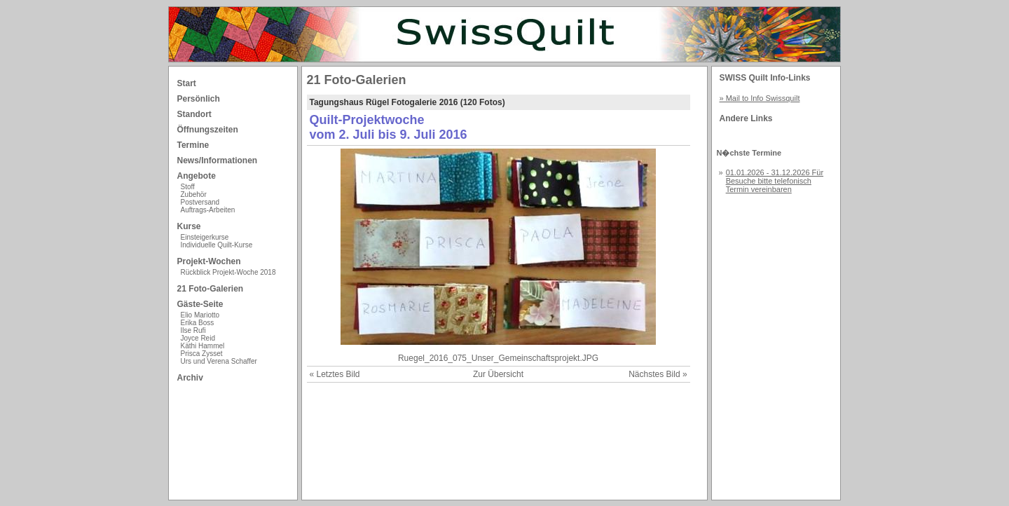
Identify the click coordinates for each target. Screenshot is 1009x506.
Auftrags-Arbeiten (208, 210)
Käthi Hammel (203, 346)
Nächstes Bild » (658, 374)
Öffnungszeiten (207, 130)
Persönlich (198, 99)
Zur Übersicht (498, 374)
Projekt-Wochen (209, 261)
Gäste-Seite (200, 304)
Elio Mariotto (200, 315)
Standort (194, 114)
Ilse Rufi (193, 330)
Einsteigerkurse (205, 237)
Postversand (200, 202)
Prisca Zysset (202, 353)
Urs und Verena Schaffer (219, 361)
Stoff (188, 187)
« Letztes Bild (335, 374)
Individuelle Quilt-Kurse (217, 245)
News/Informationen (217, 160)
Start (186, 83)
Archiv (190, 378)
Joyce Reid (198, 338)
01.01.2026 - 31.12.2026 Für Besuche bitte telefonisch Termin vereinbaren (774, 180)
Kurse (189, 226)
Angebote (196, 176)
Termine (193, 145)
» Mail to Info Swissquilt (760, 98)
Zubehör (194, 194)
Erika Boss (197, 323)
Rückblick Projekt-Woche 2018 (228, 272)
